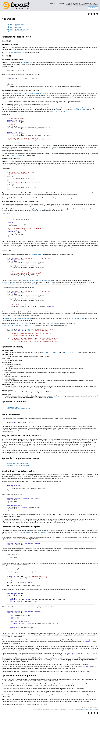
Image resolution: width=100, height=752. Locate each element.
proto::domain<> (39, 170)
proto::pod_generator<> (76, 108)
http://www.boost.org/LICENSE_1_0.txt (89, 745)
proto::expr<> (79, 110)
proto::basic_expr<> (58, 111)
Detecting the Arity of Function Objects (19, 487)
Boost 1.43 (6, 263)
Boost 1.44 (6, 56)
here (58, 410)
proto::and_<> (26, 63)
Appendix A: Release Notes (15, 24)
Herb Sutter (69, 4)
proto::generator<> (57, 108)
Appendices (8, 19)
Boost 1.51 (6, 41)
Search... (93, 7)
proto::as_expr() (18, 94)
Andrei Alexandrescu (80, 4)
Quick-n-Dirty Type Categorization (17, 485)
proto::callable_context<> (20, 558)
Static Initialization (12, 429)
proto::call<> (43, 558)
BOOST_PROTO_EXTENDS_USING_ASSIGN (35, 297)
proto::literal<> (20, 343)
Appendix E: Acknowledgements (17, 31)
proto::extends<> (36, 266)
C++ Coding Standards (92, 4)
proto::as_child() (35, 94)
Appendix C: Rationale (14, 27)
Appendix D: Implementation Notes (18, 29)
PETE (25, 740)
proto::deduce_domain (80, 206)
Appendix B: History (13, 26)
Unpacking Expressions (14, 52)
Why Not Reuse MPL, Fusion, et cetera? (19, 430)
